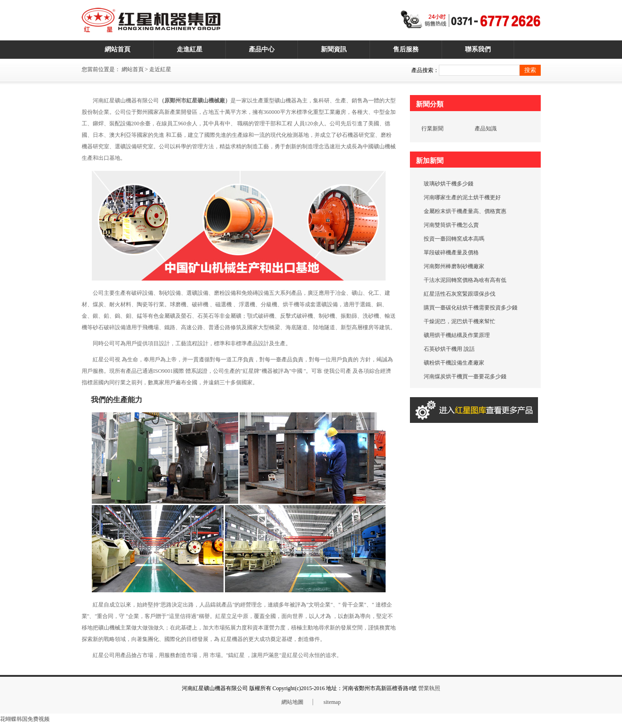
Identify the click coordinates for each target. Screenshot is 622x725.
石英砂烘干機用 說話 (449, 349)
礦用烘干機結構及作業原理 (457, 335)
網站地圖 (292, 702)
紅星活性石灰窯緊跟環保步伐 (459, 294)
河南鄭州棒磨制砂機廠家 (454, 266)
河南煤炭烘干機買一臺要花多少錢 (465, 376)
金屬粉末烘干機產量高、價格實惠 (465, 211)
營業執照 (429, 688)
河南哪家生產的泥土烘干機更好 (462, 197)
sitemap (332, 702)
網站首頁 (133, 69)
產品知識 (486, 128)
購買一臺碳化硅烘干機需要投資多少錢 (470, 307)
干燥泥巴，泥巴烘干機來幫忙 (459, 321)
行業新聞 (432, 128)
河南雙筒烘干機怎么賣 (451, 225)
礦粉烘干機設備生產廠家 (454, 363)
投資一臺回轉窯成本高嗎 (454, 239)
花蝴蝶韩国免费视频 (25, 719)
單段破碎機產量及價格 (451, 252)
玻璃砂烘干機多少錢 (448, 183)
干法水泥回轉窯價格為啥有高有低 (465, 280)
